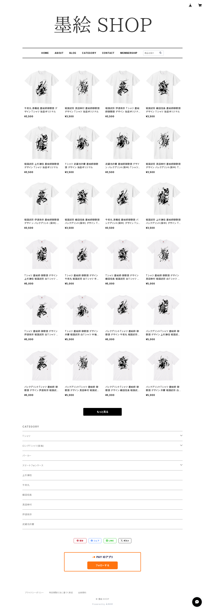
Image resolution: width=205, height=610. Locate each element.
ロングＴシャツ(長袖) (33, 445)
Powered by (102, 604)
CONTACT (108, 53)
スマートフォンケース (33, 465)
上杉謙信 (27, 475)
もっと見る (102, 411)
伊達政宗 (27, 514)
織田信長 (27, 494)
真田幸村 (27, 504)
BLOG (72, 53)
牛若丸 (25, 485)
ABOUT (59, 53)
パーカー (27, 455)
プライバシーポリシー (34, 592)
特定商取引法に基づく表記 (61, 592)
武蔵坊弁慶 (28, 524)
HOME (45, 53)
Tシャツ (26, 436)
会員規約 (82, 592)
